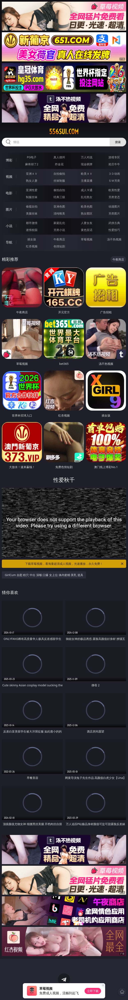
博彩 (9, 160)
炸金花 (59, 164)
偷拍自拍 (59, 190)
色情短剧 (59, 246)
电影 (9, 193)
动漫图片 (114, 206)
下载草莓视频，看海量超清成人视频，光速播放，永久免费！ (74, 563)
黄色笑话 (86, 230)
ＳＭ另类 (114, 181)
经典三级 (59, 197)
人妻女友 (86, 223)
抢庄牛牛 (114, 164)
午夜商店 (59, 239)
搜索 (118, 142)
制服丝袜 (31, 197)
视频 (9, 176)
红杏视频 (31, 246)
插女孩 (31, 239)
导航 (9, 242)
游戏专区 (114, 157)
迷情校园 (31, 230)
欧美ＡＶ (86, 174)
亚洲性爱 (31, 190)
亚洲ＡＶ (31, 174)
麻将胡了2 (31, 164)
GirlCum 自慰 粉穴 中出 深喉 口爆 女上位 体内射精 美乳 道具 (44, 575)
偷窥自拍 (31, 206)
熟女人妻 (31, 181)
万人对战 (86, 157)
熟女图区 (86, 213)
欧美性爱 (114, 190)
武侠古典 (114, 223)
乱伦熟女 (86, 197)
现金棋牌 (86, 164)
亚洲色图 (59, 206)
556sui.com (64, 131)
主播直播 (86, 181)
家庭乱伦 (59, 223)
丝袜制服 (59, 181)
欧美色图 (86, 206)
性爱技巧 (114, 230)
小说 (9, 226)
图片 (9, 209)
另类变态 (114, 197)
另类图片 (114, 213)
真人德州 (59, 157)
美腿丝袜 (31, 213)
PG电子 (32, 157)
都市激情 (31, 223)
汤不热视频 (114, 239)
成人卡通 (86, 190)
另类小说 (59, 230)
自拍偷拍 (59, 174)
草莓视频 (86, 239)
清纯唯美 (59, 213)
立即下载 (93, 991)
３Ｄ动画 (114, 174)
